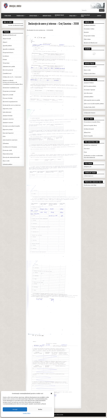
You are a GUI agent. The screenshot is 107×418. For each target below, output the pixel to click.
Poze (85, 152)
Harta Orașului (88, 136)
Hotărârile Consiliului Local (11, 87)
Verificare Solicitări (89, 25)
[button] (51, 393)
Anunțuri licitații (7, 115)
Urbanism (6, 143)
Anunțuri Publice (47, 16)
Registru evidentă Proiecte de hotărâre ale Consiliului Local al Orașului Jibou (13, 82)
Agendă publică (7, 45)
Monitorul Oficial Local (9, 35)
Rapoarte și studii (8, 94)
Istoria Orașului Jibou (90, 125)
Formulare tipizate (89, 89)
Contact (99, 16)
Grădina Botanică (89, 129)
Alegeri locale (7, 38)
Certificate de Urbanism (10, 147)
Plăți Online (87, 39)
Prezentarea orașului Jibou (92, 122)
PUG (4, 136)
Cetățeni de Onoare (89, 112)
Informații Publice (59, 15)
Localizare (6, 56)
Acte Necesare (88, 93)
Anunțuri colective (8, 119)
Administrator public (9, 66)
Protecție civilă (7, 150)
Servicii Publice (33, 16)
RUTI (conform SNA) (90, 86)
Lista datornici (7, 112)
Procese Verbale (8, 98)
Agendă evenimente (8, 49)
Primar (5, 59)
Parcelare (87, 148)
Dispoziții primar (8, 154)
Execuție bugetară (8, 133)
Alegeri (5, 42)
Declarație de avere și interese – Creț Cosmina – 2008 (53, 23)
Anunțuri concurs (8, 122)
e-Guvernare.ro (88, 176)
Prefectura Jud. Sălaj (90, 185)
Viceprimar (6, 63)
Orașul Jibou (72, 16)
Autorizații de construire (10, 140)
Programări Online (89, 35)
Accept (15, 409)
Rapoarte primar (8, 129)
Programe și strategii (9, 91)
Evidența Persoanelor (90, 66)
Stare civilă (6, 161)
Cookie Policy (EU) (89, 107)
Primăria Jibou (20, 16)
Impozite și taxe (7, 108)
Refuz (40, 409)
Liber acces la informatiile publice (94, 103)
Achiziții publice (7, 164)
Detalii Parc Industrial (90, 145)
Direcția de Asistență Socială (11, 157)
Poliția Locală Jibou (89, 73)
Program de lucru (8, 52)
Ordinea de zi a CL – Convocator (12, 77)
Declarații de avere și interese (12, 105)
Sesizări (86, 32)
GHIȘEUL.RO (87, 166)
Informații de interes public (92, 100)
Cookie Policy (26, 413)
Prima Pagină (7, 16)
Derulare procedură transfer (11, 126)
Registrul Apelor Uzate (85, 15)
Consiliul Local (7, 73)
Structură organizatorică (10, 101)
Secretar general (8, 70)
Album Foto (87, 132)
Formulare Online (89, 29)
